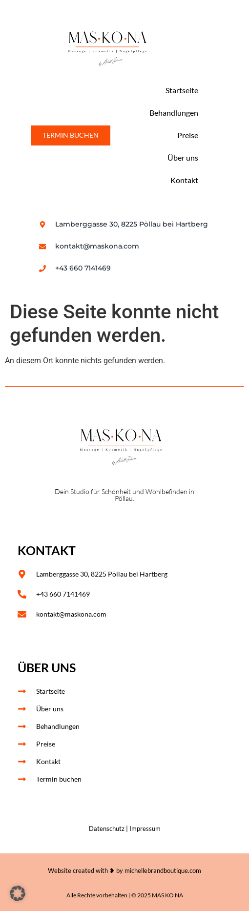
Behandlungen (173, 112)
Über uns (182, 157)
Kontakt (184, 180)
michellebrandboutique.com (162, 870)
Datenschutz (106, 828)
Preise (187, 135)
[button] (17, 893)
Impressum (145, 828)
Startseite (182, 90)
